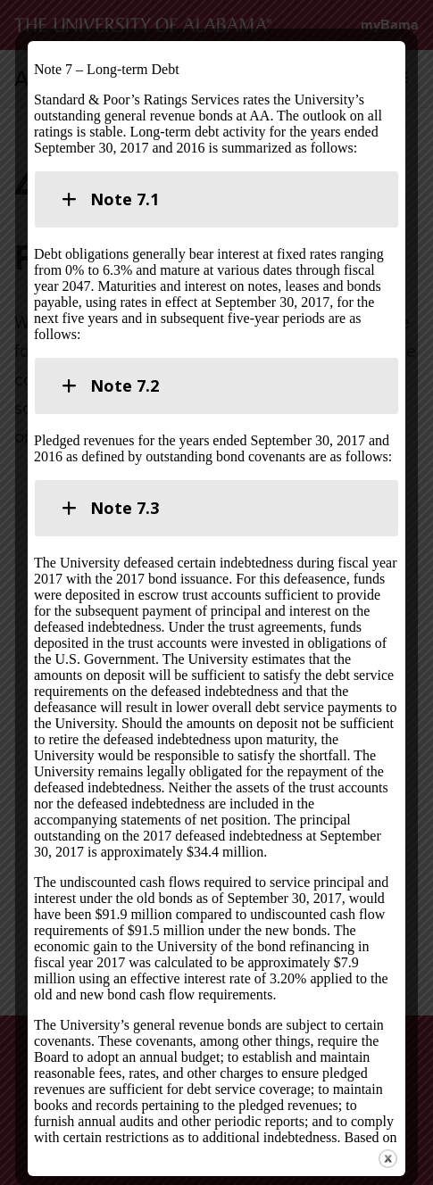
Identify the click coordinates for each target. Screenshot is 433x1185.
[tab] (216, 199)
